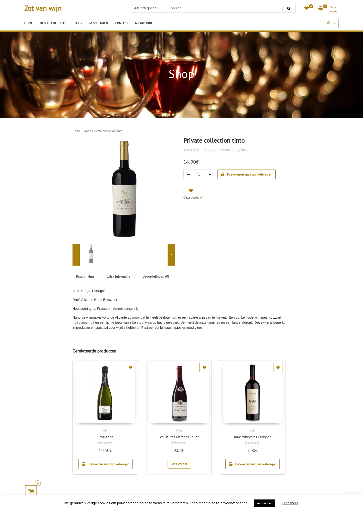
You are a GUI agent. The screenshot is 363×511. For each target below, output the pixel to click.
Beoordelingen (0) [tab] (156, 276)
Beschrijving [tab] (85, 276)
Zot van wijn (42, 8)
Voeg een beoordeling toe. (225, 149)
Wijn (86, 131)
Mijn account (331, 23)
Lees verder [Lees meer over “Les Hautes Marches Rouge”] (179, 464)
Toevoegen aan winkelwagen (249, 174)
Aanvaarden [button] (264, 503)
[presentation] (76, 255)
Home (77, 131)
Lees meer (290, 503)
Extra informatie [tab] (118, 276)
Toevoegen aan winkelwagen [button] (108, 464)
